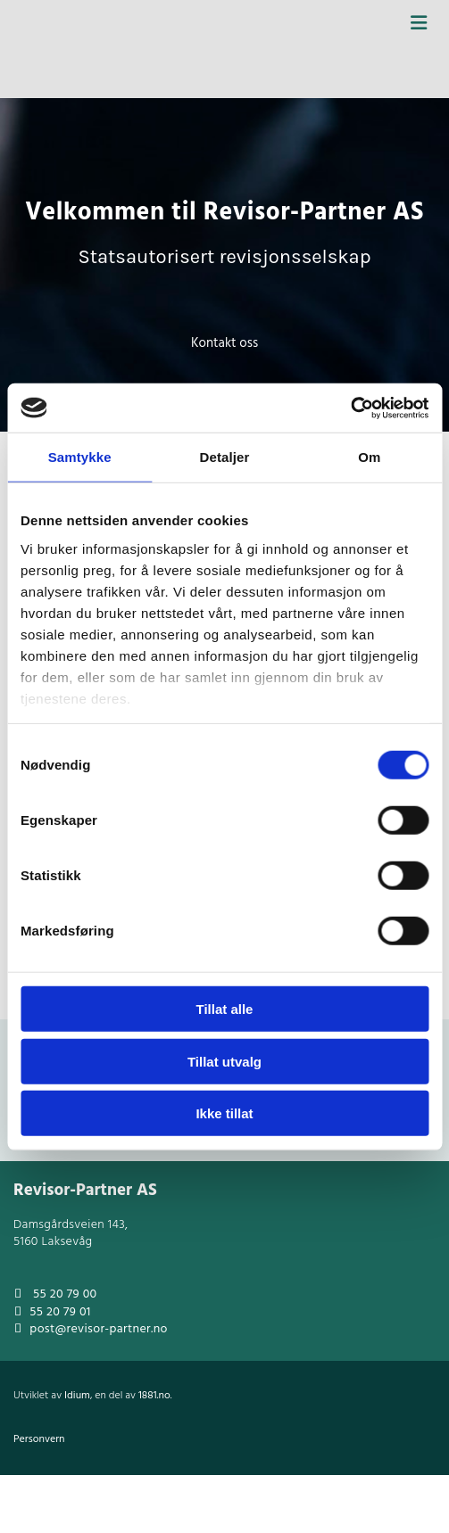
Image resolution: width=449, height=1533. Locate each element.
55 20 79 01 (59, 1312)
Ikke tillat (224, 1113)
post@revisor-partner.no (98, 1329)
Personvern (39, 1439)
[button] (224, 343)
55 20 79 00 (64, 1294)
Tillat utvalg (224, 1060)
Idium (77, 1396)
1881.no (154, 1396)
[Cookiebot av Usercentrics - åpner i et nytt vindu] (350, 407)
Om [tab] (369, 457)
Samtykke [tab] (80, 457)
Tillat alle (225, 1009)
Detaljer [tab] (225, 457)
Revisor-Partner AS (85, 1190)
